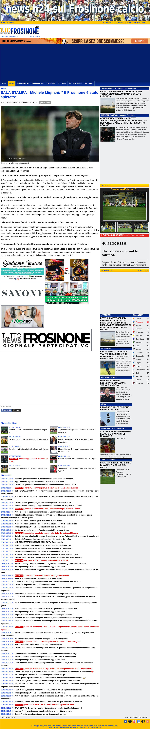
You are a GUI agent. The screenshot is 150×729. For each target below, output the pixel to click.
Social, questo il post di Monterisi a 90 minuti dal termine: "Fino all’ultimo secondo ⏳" (50, 678)
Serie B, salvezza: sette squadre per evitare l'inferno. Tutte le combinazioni (45, 657)
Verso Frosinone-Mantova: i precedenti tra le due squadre (38, 579)
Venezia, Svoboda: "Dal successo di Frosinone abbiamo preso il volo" (43, 545)
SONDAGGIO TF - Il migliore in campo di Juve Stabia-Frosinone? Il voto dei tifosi (48, 582)
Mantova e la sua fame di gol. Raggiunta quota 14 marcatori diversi (42, 530)
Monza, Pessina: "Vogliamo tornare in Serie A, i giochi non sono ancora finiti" (46, 609)
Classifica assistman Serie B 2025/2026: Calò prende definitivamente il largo (46, 654)
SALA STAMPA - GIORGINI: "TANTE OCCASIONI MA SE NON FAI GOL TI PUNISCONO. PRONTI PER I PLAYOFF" (115, 355)
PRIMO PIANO (107, 89)
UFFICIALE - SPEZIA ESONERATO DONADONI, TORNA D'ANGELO (113, 382)
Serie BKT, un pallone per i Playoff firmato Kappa (35, 585)
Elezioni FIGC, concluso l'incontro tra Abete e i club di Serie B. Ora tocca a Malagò (48, 557)
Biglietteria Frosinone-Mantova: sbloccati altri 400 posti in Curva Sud (43, 539)
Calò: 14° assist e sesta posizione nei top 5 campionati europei (40, 714)
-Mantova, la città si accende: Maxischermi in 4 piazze (41, 560)
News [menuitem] (11, 83)
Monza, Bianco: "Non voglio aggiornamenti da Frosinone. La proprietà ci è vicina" (48, 506)
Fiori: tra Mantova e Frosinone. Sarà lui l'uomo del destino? (39, 645)
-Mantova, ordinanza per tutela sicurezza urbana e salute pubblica (46, 488)
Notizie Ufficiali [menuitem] (75, 83)
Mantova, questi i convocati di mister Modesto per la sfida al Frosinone (44, 479)
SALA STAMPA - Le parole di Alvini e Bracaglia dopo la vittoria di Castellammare (47, 708)
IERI (146, 270)
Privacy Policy (144, 717)
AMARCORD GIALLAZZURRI (112, 429)
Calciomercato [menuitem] (37, 83)
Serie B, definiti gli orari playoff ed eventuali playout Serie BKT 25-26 (43, 503)
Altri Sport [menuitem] (89, 83)
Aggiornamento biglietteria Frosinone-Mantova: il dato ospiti (39, 482)
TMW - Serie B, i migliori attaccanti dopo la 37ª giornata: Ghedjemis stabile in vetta (48, 690)
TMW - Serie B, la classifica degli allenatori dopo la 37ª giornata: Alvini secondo (47, 681)
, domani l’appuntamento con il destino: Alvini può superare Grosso (47, 509)
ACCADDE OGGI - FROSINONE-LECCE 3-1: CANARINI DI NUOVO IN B (115, 433)
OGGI (139, 270)
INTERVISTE (106, 349)
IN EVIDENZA (106, 115)
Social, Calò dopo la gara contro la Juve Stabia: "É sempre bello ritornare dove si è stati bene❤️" (54, 672)
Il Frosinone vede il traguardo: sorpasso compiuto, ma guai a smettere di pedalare (48, 702)
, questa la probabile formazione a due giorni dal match (42, 576)
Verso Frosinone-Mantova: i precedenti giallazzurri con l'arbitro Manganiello (46, 524)
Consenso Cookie (131, 717)
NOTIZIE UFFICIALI (109, 378)
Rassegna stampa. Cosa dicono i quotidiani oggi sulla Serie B (40, 527)
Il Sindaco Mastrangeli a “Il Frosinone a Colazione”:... (29, 468)
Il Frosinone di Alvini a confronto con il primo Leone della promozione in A (45, 594)
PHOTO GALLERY (108, 460)
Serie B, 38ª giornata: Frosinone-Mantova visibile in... (29, 439)
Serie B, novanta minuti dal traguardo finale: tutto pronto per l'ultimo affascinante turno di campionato (57, 536)
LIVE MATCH (106, 315)
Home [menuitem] (4, 83)
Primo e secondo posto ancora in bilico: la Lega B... (78, 459)
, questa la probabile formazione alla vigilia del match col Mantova (46, 533)
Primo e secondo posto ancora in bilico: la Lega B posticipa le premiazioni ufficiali (48, 512)
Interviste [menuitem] (62, 83)
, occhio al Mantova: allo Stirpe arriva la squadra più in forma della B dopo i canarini (54, 669)
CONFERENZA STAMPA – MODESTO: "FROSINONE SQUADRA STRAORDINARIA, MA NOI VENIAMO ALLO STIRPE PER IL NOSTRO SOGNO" (123, 121)
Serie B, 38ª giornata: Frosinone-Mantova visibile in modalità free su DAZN (45, 485)
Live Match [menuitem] (50, 83)
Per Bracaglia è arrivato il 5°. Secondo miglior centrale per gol (40, 675)
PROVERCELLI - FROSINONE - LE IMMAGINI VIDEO (115, 408)
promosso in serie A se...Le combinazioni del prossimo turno (44, 705)
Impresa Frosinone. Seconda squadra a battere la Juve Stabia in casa (43, 711)
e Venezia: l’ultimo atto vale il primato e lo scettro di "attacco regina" (47, 642)
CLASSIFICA (138, 315)
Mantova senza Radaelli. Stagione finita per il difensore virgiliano (41, 639)
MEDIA (104, 404)
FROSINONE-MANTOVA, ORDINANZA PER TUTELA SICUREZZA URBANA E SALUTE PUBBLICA (121, 93)
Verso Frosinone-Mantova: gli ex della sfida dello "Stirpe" (38, 521)
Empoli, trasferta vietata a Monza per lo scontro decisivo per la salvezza (44, 615)
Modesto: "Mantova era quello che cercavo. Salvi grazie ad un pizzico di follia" (47, 554)
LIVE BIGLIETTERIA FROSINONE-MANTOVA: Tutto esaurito (39, 542)
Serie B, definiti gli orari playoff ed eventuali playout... (29, 449)
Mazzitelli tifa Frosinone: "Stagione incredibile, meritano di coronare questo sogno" (49, 618)
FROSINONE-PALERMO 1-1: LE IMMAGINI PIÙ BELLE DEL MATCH (115, 465)
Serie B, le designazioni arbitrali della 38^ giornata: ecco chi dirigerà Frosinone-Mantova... (52, 564)
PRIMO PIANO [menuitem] (23, 83)
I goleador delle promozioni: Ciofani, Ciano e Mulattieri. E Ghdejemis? (43, 548)
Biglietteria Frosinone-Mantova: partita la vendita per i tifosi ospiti (42, 551)
